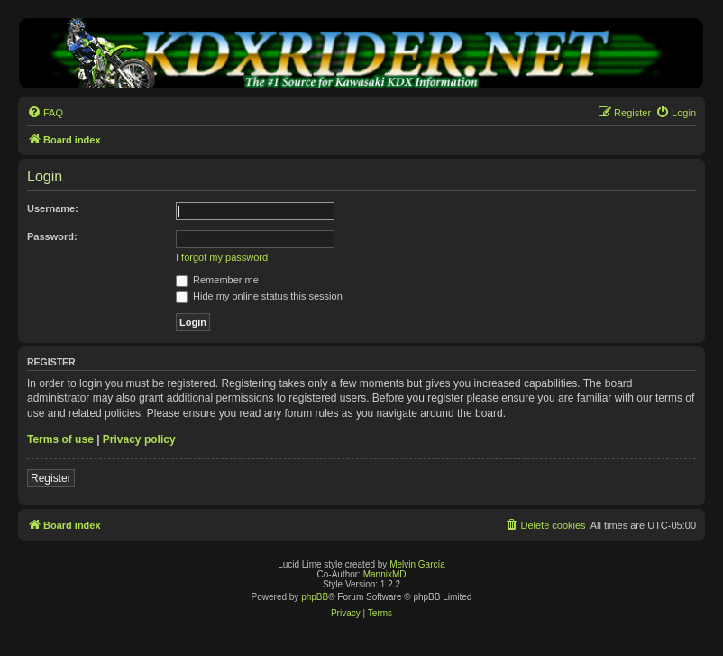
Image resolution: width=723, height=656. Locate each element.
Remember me (217, 279)
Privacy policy (139, 439)
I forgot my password (222, 257)
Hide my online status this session (259, 296)
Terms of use (60, 439)
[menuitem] (45, 113)
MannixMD (385, 574)
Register (51, 478)
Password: (52, 236)
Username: (52, 208)
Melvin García (417, 564)
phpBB (314, 597)
